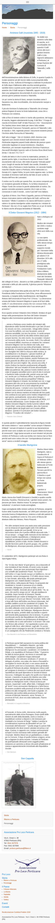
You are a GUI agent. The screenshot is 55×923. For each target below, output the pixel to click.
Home (4, 27)
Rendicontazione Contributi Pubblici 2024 (16, 912)
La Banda (7, 892)
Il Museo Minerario (10, 889)
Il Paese (5, 887)
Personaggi (8, 823)
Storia (12, 27)
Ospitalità (7, 894)
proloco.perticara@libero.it (20, 848)
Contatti (5, 907)
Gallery (6, 900)
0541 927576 (12, 843)
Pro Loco (6, 874)
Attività (6, 897)
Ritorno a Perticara (11, 819)
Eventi (5, 903)
